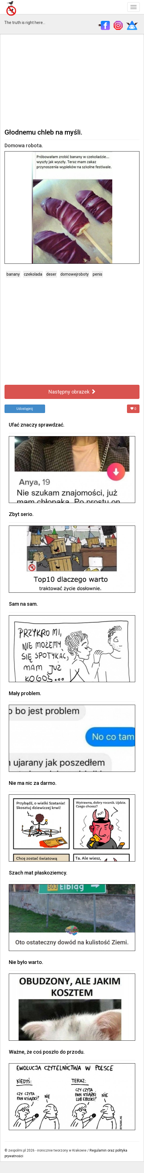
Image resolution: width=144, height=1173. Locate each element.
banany (13, 274)
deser (51, 274)
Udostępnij (24, 409)
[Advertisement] (72, 80)
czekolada (33, 274)
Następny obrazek (72, 392)
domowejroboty (74, 274)
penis (97, 274)
